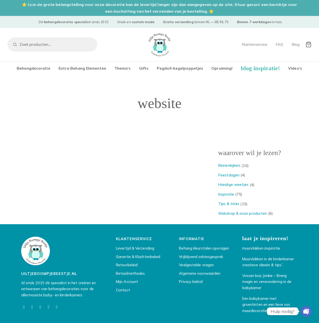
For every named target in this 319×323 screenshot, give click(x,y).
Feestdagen (228, 175)
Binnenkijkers (229, 166)
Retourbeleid (127, 266)
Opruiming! (222, 68)
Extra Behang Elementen (82, 68)
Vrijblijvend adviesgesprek (201, 257)
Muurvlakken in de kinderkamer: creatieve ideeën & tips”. (268, 262)
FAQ (279, 44)
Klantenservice (254, 44)
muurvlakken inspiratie (261, 249)
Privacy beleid (190, 282)
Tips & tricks (228, 204)
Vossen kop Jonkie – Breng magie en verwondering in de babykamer (267, 282)
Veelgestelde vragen (196, 266)
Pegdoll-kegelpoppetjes (180, 68)
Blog (296, 44)
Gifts (144, 68)
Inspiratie (226, 195)
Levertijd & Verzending (135, 249)
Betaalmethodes (130, 274)
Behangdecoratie (33, 68)
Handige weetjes (233, 185)
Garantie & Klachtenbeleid (138, 257)
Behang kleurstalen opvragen (204, 249)
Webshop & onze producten (242, 214)
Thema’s (122, 68)
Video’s (295, 68)
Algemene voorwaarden (199, 274)
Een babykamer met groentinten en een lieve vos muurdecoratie (266, 305)
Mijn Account (127, 282)
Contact (123, 290)
